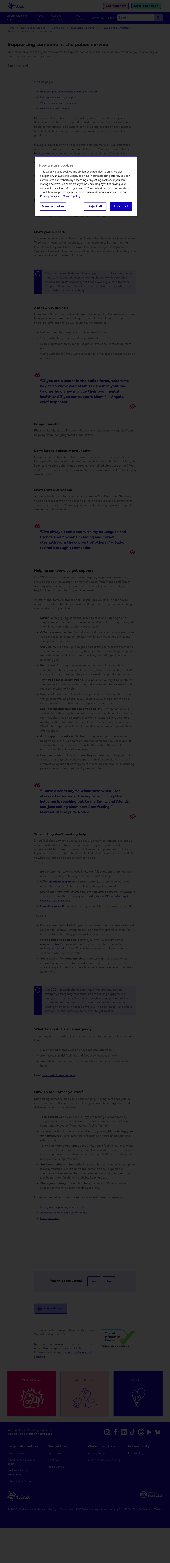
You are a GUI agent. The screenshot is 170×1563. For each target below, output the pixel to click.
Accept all (121, 206)
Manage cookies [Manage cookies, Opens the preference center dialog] (53, 206)
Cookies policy (71, 196)
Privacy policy (48, 196)
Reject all (95, 206)
